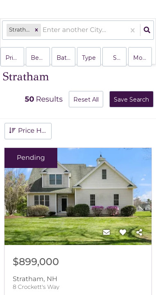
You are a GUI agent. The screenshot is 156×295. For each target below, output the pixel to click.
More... (142, 57)
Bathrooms (66, 57)
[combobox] (43, 30)
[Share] (139, 233)
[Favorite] (123, 233)
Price (12, 57)
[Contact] (106, 233)
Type (89, 57)
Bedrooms (40, 57)
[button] (36, 30)
